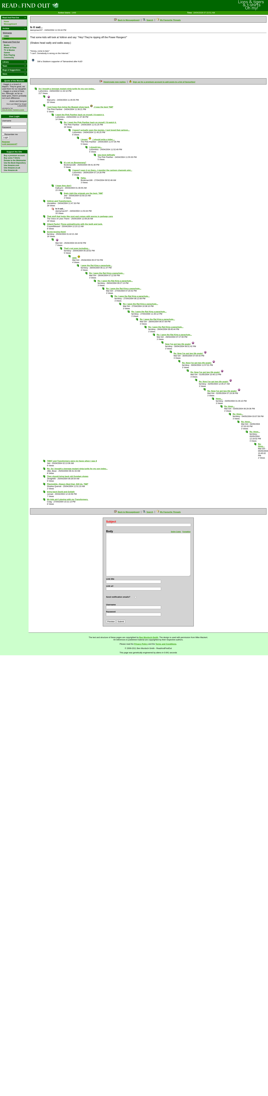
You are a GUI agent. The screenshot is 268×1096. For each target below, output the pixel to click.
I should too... (95, 147)
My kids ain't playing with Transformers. (67, 499)
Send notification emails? (118, 597)
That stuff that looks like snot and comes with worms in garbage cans (80, 216)
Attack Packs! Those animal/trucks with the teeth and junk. (75, 224)
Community (9, 57)
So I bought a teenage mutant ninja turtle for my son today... (67, 89)
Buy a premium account (14, 155)
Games (7, 53)
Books (7, 45)
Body (109, 531)
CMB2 (6, 36)
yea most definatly (106, 155)
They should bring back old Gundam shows (67, 476)
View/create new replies (114, 82)
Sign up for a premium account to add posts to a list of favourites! (164, 82)
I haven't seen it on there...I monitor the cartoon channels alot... (102, 170)
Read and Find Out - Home (46, 5)
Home (6, 21)
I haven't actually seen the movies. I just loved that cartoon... (101, 130)
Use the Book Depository (15, 163)
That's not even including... (76, 248)
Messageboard (10, 24)
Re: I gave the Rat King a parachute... (106, 273)
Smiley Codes (176, 532)
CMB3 (6, 39)
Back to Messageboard (129, 20)
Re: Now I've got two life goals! (190, 353)
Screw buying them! (56, 232)
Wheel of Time (10, 48)
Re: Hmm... (229, 406)
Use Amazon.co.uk (12, 168)
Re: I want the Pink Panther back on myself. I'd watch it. (90, 122)
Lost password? (9, 144)
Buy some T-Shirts (12, 158)
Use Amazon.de (10, 170)
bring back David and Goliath (61, 492)
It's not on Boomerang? (75, 162)
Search (149, 20)
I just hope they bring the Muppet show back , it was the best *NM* (80, 107)
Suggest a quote (18, 110)
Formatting (186, 532)
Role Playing (9, 55)
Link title (110, 579)
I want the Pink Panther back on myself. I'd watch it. (79, 115)
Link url (109, 586)
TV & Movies (9, 50)
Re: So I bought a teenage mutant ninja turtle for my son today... (77, 468)
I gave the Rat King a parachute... (96, 265)
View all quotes (7, 110)
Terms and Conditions (165, 644)
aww (76, 258)
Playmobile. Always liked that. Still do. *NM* (67, 484)
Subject (111, 521)
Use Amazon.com (11, 165)
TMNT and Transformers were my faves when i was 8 (72, 461)
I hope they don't (63, 185)
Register (6, 142)
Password (6, 127)
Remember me (11, 134)
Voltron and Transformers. (59, 201)
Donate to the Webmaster (15, 160)
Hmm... (219, 398)
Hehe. (83, 178)
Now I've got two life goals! (179, 344)
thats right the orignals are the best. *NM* (83, 193)
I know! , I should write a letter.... (98, 139)
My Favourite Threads (170, 20)
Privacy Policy (141, 644)
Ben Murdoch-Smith (148, 637)
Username (6, 121)
